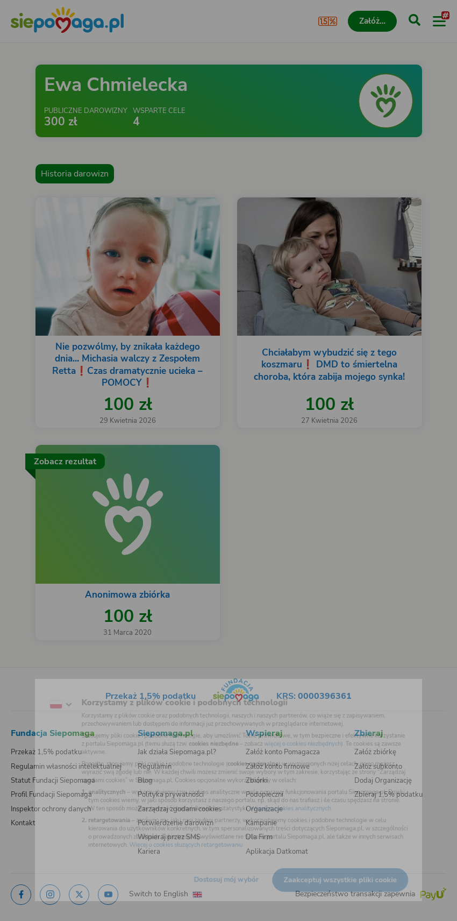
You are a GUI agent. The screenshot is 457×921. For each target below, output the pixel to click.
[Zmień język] (30, 689)
